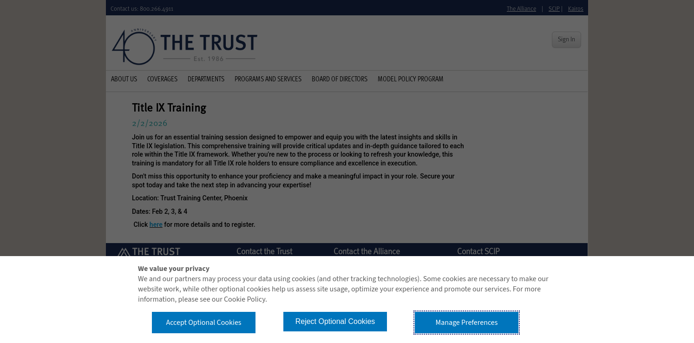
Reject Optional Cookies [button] (335, 321)
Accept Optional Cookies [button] (203, 322)
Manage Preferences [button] (467, 322)
